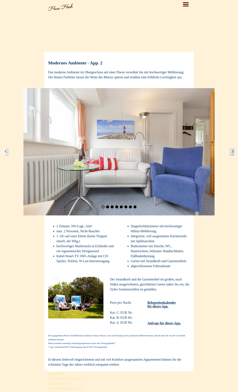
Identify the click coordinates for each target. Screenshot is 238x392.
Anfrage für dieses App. (164, 323)
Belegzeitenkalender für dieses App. (161, 304)
